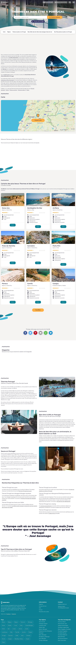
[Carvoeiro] (38, 237)
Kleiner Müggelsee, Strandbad (64, 629)
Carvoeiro (31, 246)
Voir (12, 225)
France (15, 625)
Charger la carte (38, 120)
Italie (9, 628)
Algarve (3, 210)
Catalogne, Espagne (43, 623)
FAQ (40, 607)
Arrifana (56, 208)
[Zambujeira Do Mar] (38, 199)
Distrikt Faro (9, 210)
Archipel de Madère (57, 285)
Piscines (7, 90)
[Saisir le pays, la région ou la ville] (30, 17)
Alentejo (29, 210)
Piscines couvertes (13, 90)
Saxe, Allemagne (42, 638)
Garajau (56, 283)
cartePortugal (6, 74)
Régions (9, 31)
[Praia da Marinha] (12, 237)
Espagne (10, 638)
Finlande (9, 625)
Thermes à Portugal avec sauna (24, 491)
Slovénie (3, 638)
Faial (58, 247)
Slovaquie (28, 635)
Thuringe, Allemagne (43, 640)
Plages (27, 90)
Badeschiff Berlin (61, 636)
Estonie (3, 625)
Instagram (14, 614)
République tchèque (19, 638)
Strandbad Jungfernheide (63, 627)
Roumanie (10, 635)
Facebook (8, 614)
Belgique (10, 622)
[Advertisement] (38, 44)
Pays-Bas (17, 632)
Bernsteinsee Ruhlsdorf (63, 638)
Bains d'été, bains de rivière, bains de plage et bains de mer (40, 31)
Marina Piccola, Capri (62, 623)
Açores (54, 247)
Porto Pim (56, 246)
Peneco (5, 283)
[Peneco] (12, 275)
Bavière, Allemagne (43, 629)
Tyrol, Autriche (42, 621)
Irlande (3, 628)
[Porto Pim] (63, 237)
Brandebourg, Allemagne (44, 636)
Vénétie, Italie (42, 627)
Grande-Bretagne (29, 625)
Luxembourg (4, 632)
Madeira (64, 285)
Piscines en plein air (22, 90)
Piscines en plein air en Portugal (19, 31)
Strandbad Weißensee (62, 634)
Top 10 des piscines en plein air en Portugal (63, 31)
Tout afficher (38, 310)
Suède (17, 635)
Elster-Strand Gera (62, 640)
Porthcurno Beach (62, 621)
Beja (33, 210)
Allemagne (30, 622)
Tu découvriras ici (51, 513)
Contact (40, 609)
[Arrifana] (63, 199)
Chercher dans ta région (38, 21)
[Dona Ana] (12, 199)
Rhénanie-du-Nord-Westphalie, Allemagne (45, 632)
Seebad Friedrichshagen (63, 625)
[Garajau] (63, 275)
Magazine (41, 604)
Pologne (30, 632)
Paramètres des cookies (44, 611)
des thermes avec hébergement (63, 501)
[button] (48, 2)
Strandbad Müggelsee (62, 631)
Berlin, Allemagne (42, 634)
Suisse (22, 635)
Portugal (38, 8)
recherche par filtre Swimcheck (7, 80)
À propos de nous (42, 606)
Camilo (30, 283)
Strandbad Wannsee (62, 632)
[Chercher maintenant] (54, 17)
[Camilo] (38, 275)
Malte (11, 632)
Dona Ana (6, 208)
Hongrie (27, 638)
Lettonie (20, 628)
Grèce (21, 625)
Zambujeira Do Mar (34, 208)
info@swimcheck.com (62, 604)
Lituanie (26, 628)
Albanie (3, 622)
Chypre (3, 642)
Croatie (14, 628)
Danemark (23, 622)
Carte (4, 31)
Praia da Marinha (8, 246)
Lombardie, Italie (42, 625)
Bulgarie (16, 622)
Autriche (24, 632)
